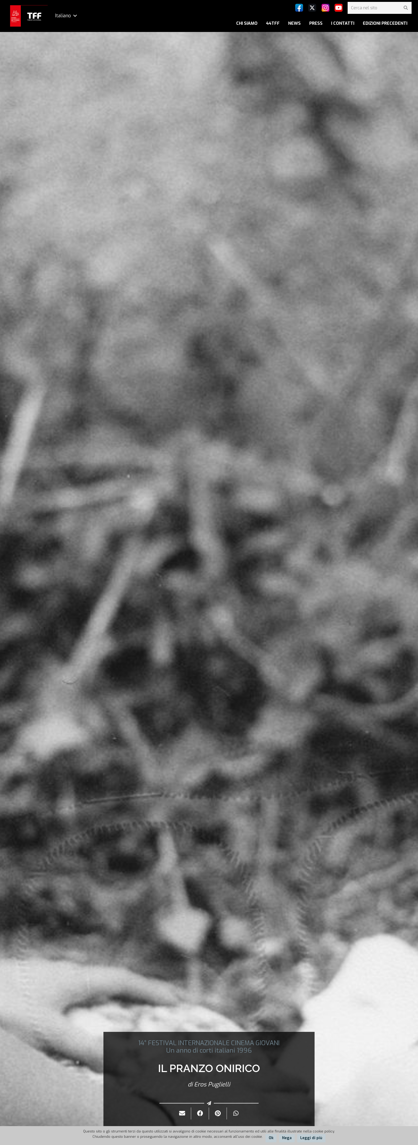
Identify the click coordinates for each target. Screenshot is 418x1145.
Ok (271, 1137)
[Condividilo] (200, 1113)
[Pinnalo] (218, 1113)
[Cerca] (406, 8)
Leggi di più (311, 1137)
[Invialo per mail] (182, 1113)
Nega (287, 1137)
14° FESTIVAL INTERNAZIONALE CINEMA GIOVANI (209, 1043)
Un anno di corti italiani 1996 (209, 1050)
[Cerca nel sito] (380, 8)
